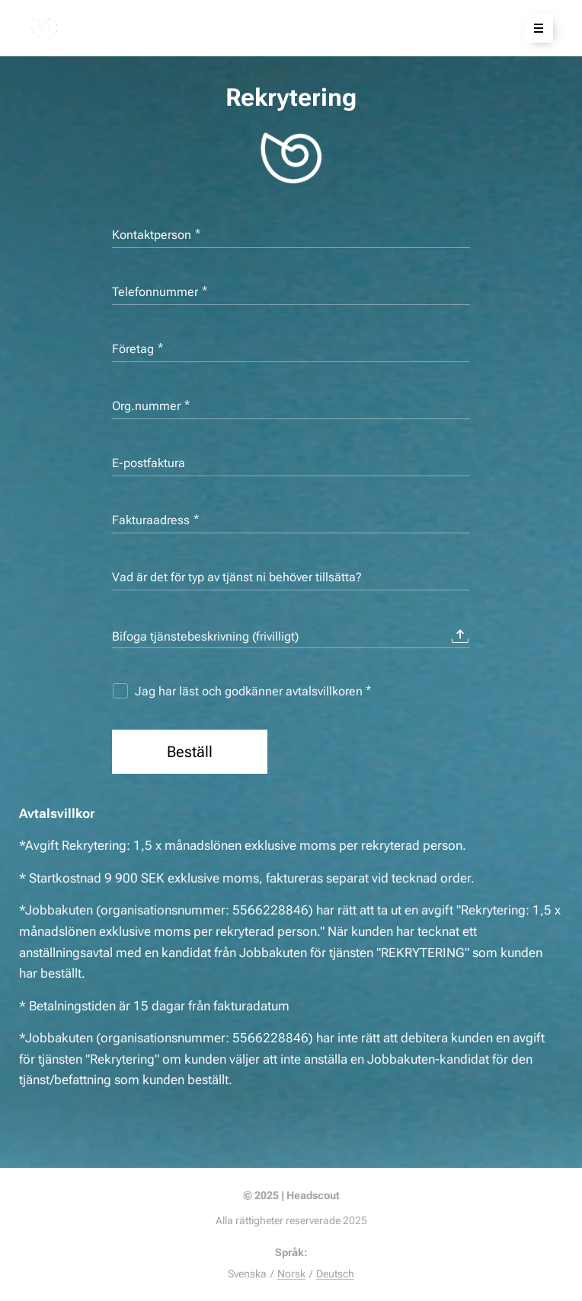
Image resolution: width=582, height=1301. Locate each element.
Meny (533, 28)
